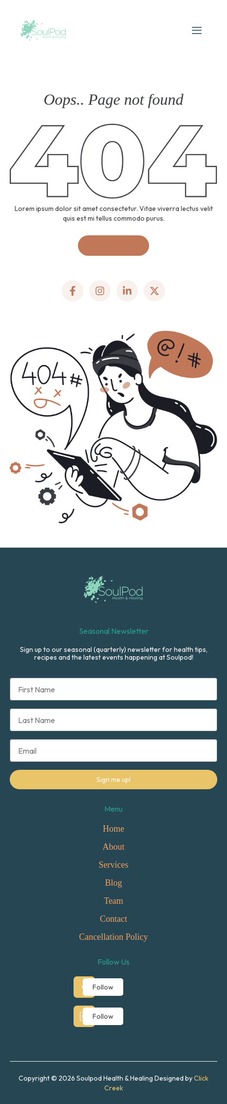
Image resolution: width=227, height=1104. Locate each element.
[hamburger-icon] (197, 30)
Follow (103, 987)
